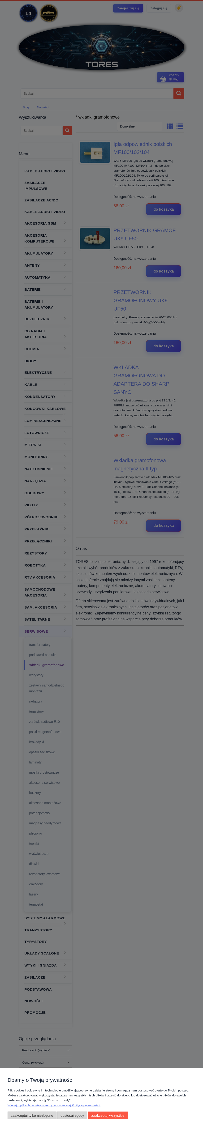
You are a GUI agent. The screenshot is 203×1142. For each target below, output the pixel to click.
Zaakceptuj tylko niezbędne (32, 1115)
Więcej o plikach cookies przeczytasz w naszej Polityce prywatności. (54, 1105)
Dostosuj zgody (72, 1115)
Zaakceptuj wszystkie (107, 1115)
